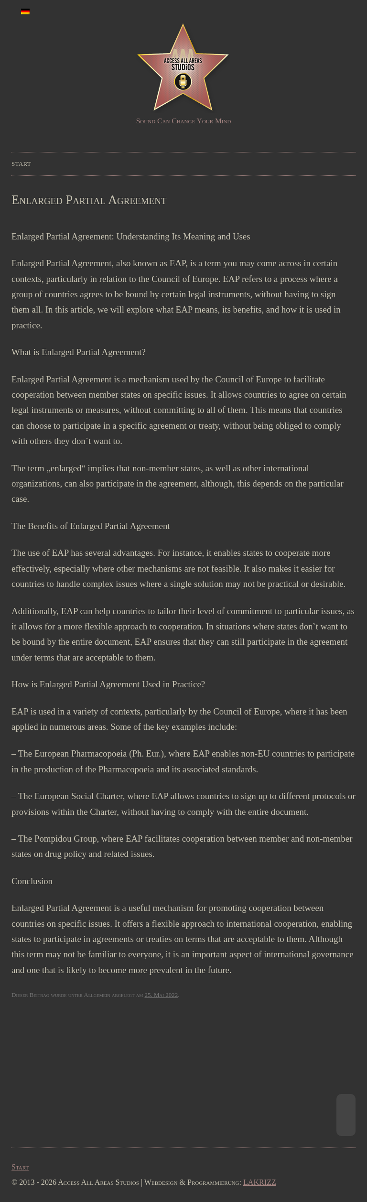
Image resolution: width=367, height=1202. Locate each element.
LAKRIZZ (259, 1182)
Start (21, 163)
